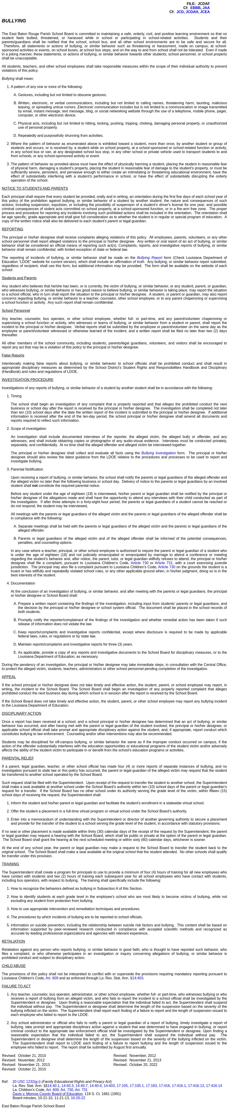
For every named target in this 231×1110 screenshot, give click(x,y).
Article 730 (140, 563)
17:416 (164, 1086)
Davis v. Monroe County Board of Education (48, 1094)
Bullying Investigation (158, 453)
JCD (180, 12)
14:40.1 (53, 1086)
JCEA (205, 12)
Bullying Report (149, 258)
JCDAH (192, 12)
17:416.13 (196, 1086)
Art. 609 (52, 978)
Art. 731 (81, 1090)
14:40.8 (96, 1086)
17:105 (122, 1086)
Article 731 (164, 563)
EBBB (195, 8)
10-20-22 (78, 1098)
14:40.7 (82, 1086)
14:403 (137, 978)
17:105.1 (137, 1086)
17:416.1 (179, 1086)
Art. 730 (66, 1090)
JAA (206, 8)
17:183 (151, 1086)
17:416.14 (214, 1086)
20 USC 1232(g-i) (26, 1082)
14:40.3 (68, 1086)
